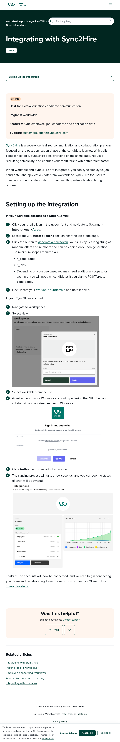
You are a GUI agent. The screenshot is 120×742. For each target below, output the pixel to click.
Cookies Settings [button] (68, 732)
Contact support (71, 619)
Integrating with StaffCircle (22, 662)
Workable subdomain (50, 289)
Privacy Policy (60, 721)
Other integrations (16, 25)
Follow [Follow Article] (11, 50)
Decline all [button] (105, 732)
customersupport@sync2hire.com (45, 132)
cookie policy (48, 738)
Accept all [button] (87, 733)
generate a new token (53, 242)
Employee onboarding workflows (26, 673)
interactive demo (17, 586)
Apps (36, 229)
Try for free (66, 714)
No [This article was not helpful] (69, 630)
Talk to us (81, 714)
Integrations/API (35, 21)
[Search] (81, 21)
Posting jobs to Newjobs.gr (22, 668)
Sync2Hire (13, 145)
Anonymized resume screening (25, 678)
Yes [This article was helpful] (54, 630)
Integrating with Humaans (21, 683)
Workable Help (14, 21)
